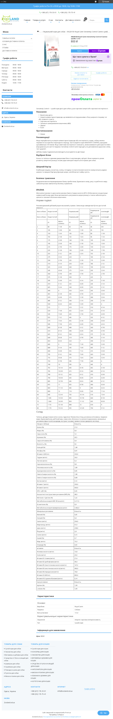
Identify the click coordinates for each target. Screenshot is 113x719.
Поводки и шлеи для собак (15, 670)
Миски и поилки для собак (14, 676)
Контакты (59, 20)
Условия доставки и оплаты (13, 41)
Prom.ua (68, 713)
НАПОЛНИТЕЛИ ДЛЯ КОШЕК (42, 669)
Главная (27, 20)
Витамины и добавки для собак (16, 655)
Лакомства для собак (13, 652)
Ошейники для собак (13, 667)
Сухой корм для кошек (40, 649)
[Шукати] (106, 20)
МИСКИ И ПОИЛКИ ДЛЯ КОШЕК (43, 672)
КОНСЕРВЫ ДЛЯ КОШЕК (40, 652)
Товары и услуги (39, 20)
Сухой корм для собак (13, 649)
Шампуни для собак (12, 664)
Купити (79, 51)
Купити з (99, 51)
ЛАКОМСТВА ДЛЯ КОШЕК (41, 655)
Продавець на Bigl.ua (56, 715)
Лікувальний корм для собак (54, 32)
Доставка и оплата (72, 20)
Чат (103, 713)
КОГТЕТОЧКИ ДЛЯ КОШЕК (41, 681)
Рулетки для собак (12, 673)
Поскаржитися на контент (52, 717)
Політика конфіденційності (72, 717)
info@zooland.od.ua (11, 108)
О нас (51, 20)
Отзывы (5, 48)
